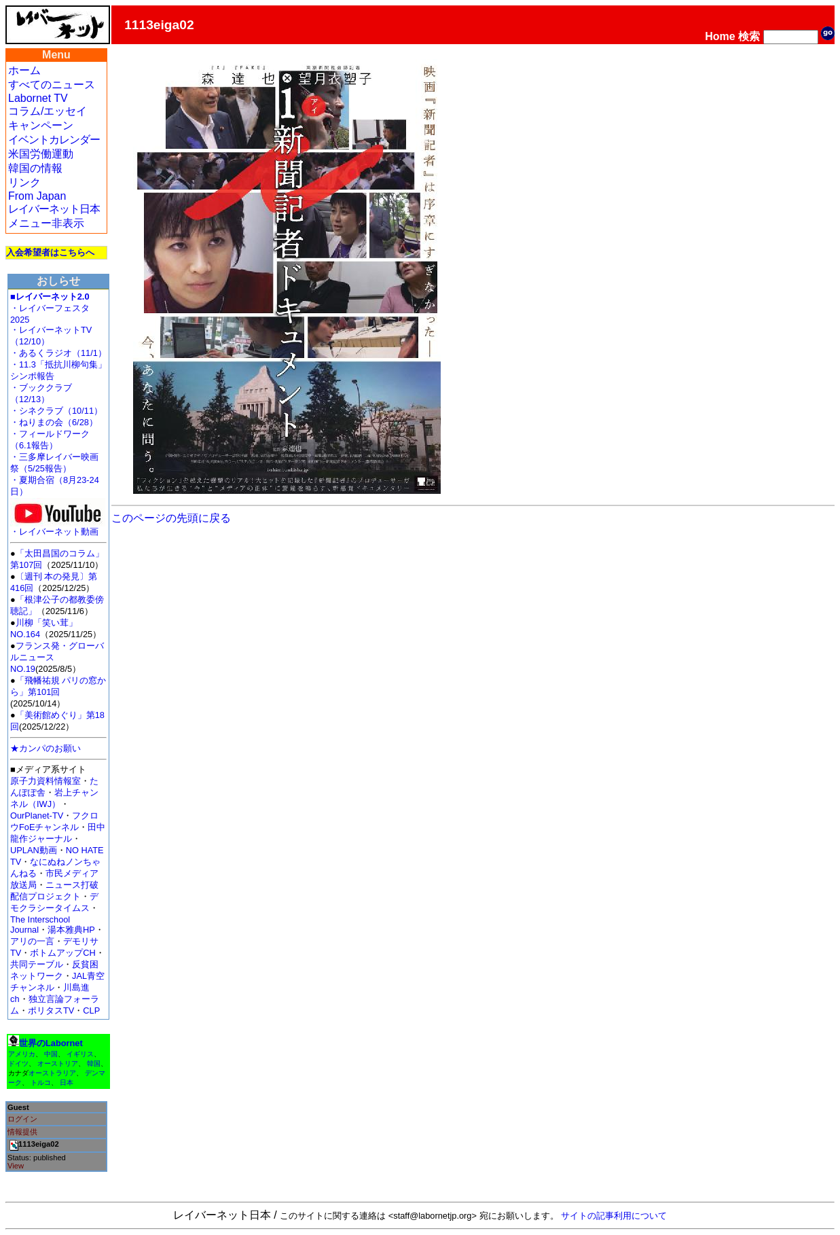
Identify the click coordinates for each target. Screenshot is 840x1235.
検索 (749, 36)
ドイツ (18, 1063)
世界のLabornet (51, 1043)
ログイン (22, 1119)
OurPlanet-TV (36, 815)
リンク (24, 182)
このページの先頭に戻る (171, 518)
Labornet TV (38, 98)
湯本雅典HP (71, 930)
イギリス (80, 1054)
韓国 (94, 1063)
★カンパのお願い (45, 748)
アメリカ (21, 1054)
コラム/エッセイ (47, 111)
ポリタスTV (51, 1010)
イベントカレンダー (54, 139)
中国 (51, 1054)
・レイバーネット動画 (57, 527)
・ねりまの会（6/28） (54, 422)
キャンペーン (40, 125)
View (15, 1166)
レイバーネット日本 (54, 209)
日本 (66, 1082)
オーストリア (57, 1063)
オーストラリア (52, 1073)
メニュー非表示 (46, 223)
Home (720, 36)
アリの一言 (32, 941)
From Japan (37, 196)
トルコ (41, 1082)
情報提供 (22, 1132)
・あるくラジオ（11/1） (58, 353)
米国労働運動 (40, 154)
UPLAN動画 (33, 850)
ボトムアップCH (62, 953)
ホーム (24, 70)
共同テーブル (36, 964)
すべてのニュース (51, 84)
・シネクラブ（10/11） (56, 411)
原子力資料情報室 (45, 781)
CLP (91, 1010)
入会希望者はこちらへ (50, 252)
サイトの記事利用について (614, 1216)
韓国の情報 (35, 168)
